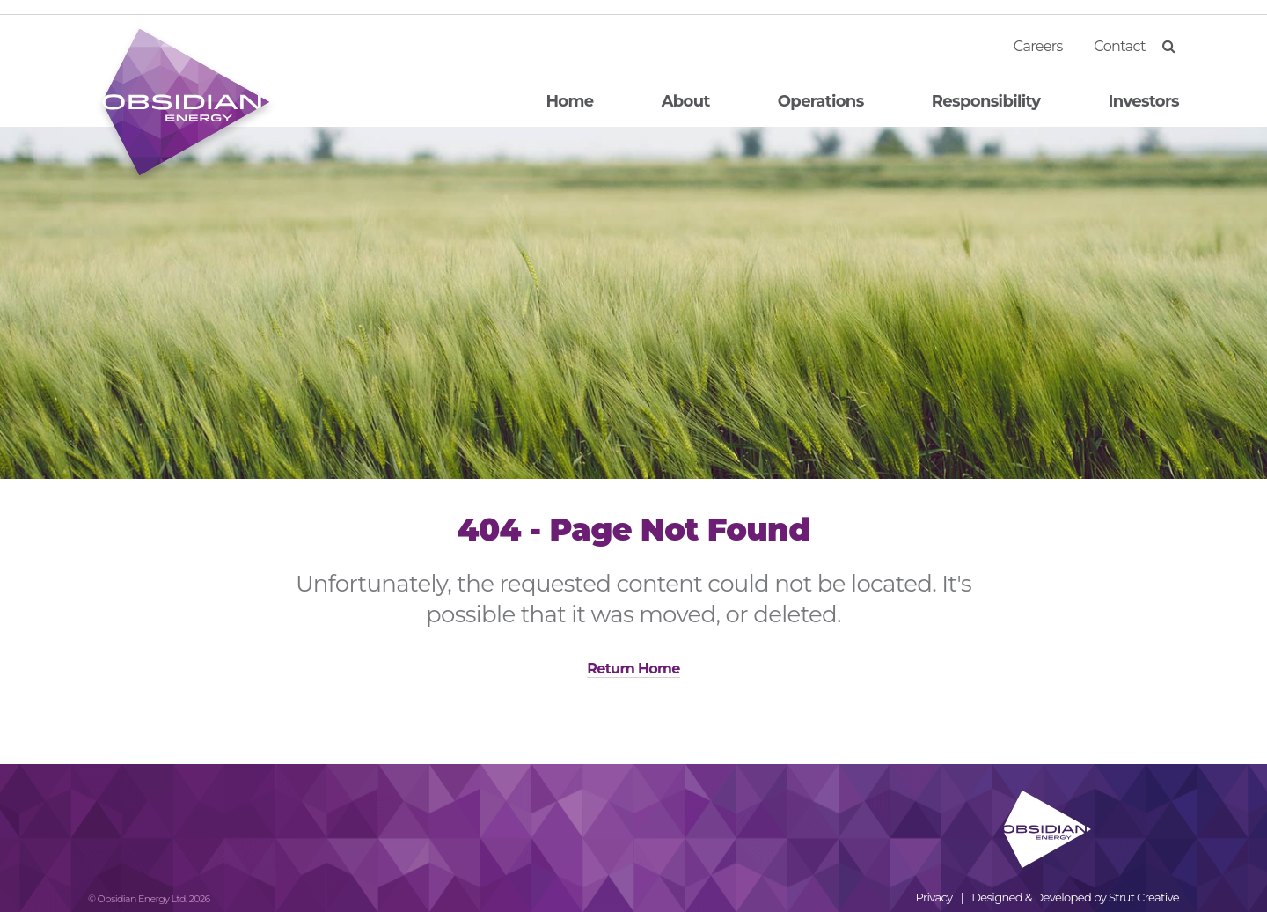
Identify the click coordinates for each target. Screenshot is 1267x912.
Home (569, 101)
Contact (1120, 46)
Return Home (633, 668)
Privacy (934, 897)
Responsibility (986, 101)
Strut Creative (1144, 897)
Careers (1038, 46)
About (686, 101)
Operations (821, 101)
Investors (1144, 101)
